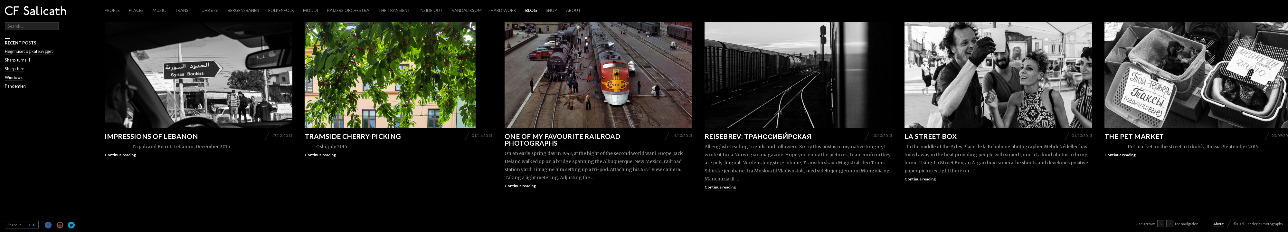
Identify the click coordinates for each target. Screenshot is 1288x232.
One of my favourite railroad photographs (562, 139)
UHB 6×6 (210, 10)
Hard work (503, 10)
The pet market (1134, 136)
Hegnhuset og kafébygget (29, 51)
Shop (551, 10)
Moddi (310, 10)
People (112, 10)
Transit (184, 10)
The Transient (394, 10)
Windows (14, 77)
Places (136, 10)
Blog (531, 10)
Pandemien (15, 86)
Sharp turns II (17, 60)
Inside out (431, 10)
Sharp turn (14, 68)
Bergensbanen (243, 10)
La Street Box (930, 136)
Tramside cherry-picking (353, 136)
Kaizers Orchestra (348, 10)
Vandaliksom (467, 10)
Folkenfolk (281, 10)
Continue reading (120, 154)
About (573, 10)
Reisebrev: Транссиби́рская (758, 136)
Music (159, 10)
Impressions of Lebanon (151, 136)
